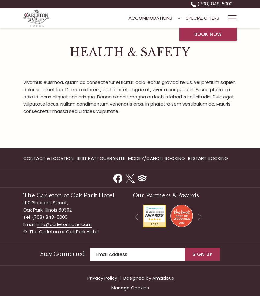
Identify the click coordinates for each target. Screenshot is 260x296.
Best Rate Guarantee (101, 158)
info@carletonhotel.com (64, 224)
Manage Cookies (130, 288)
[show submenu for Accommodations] (179, 18)
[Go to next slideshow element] (200, 217)
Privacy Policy (102, 278)
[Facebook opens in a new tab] (117, 177)
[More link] (230, 18)
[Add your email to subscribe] (137, 254)
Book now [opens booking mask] (208, 34)
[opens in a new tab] (154, 215)
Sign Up (202, 254)
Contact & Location (48, 158)
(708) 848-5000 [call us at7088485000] (212, 4)
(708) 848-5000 (50, 217)
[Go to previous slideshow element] (136, 217)
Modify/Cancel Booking (156, 158)
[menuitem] (150, 18)
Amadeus (163, 278)
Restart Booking (208, 158)
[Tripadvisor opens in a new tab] (142, 177)
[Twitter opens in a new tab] (130, 177)
